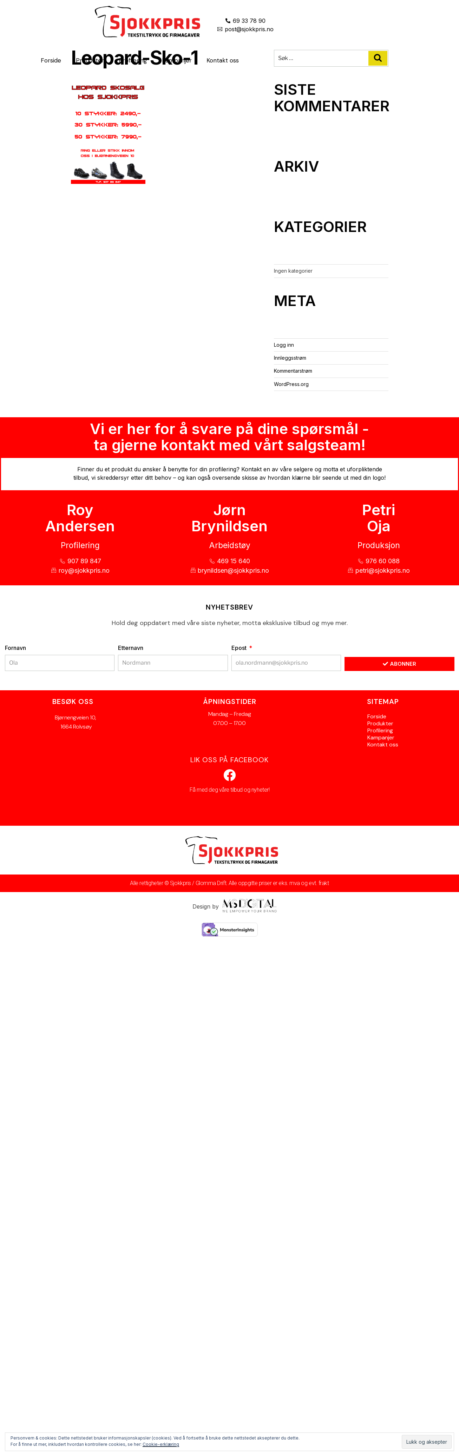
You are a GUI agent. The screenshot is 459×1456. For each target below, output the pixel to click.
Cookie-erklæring (161, 1444)
